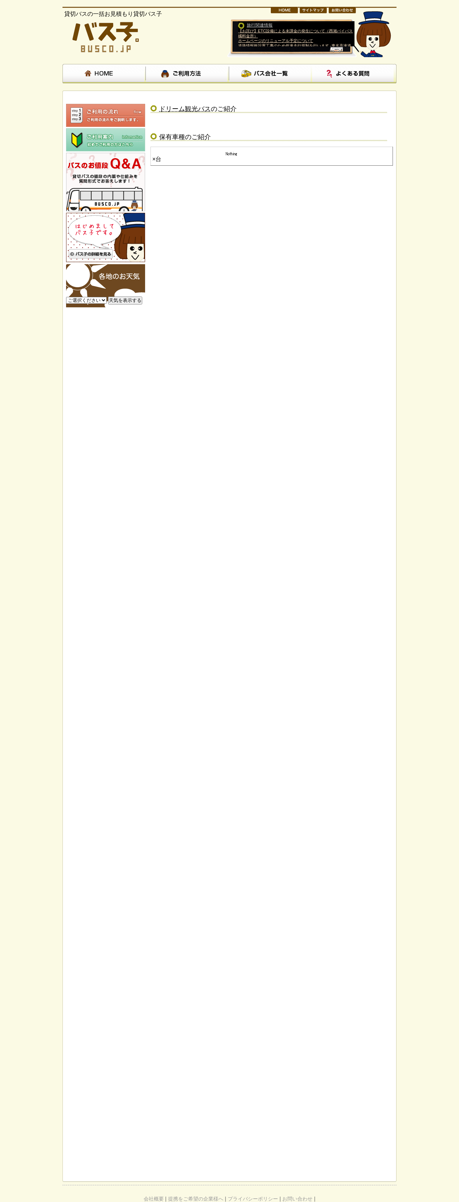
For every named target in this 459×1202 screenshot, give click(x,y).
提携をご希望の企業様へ (195, 1199)
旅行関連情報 (260, 25)
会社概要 (154, 1199)
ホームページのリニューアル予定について (275, 40)
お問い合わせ (297, 1199)
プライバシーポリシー (253, 1199)
